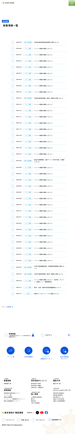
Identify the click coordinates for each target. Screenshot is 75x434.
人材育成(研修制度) (36, 397)
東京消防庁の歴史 (36, 383)
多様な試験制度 (8, 397)
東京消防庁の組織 (36, 385)
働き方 (33, 399)
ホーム (3, 306)
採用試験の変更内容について (12, 393)
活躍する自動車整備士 (59, 401)
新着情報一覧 (7, 383)
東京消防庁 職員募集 (13, 412)
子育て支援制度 (35, 403)
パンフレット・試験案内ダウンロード (14, 399)
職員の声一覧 (57, 383)
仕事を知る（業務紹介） (38, 387)
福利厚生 (33, 401)
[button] (12, 42)
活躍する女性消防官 (58, 399)
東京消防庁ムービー (58, 397)
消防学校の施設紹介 (58, 393)
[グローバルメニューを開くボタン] (72, 3)
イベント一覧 (7, 395)
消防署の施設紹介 (58, 395)
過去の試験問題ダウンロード (12, 401)
